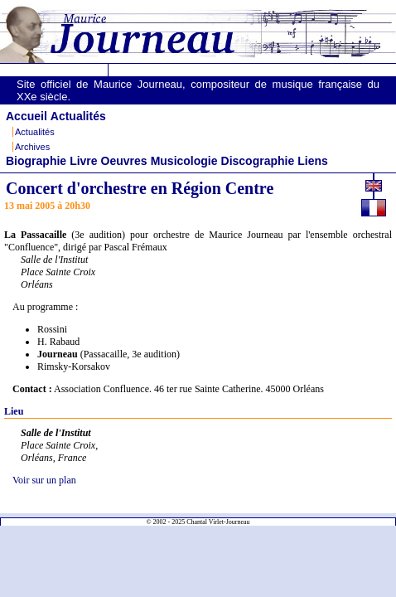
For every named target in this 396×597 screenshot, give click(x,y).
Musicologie (184, 160)
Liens (312, 160)
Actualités (78, 116)
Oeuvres (124, 160)
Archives (32, 147)
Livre (83, 160)
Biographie (36, 160)
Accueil (26, 116)
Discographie (258, 160)
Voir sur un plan (44, 480)
